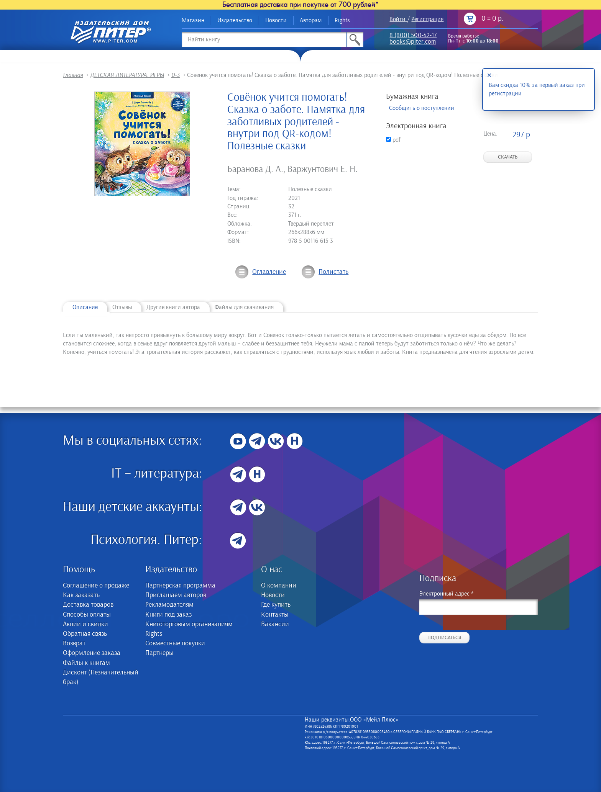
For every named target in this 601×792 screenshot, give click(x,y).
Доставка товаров (88, 605)
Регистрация (427, 19)
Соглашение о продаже (96, 585)
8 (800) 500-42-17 (413, 36)
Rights (342, 20)
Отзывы (122, 307)
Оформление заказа (91, 653)
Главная (73, 75)
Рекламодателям (169, 605)
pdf (393, 139)
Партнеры (159, 653)
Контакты (275, 615)
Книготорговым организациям (189, 624)
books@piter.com (412, 42)
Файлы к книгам (86, 663)
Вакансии (275, 624)
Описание (85, 307)
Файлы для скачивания (244, 307)
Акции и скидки (85, 624)
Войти (397, 19)
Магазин (193, 20)
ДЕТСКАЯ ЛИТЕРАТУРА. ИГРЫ (127, 75)
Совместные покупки (175, 643)
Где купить (276, 605)
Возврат (74, 643)
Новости (276, 20)
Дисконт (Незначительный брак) (100, 677)
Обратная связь (85, 634)
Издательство (234, 20)
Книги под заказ (168, 615)
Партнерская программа (180, 585)
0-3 (175, 75)
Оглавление (269, 272)
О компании (278, 585)
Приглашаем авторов (175, 595)
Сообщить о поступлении (421, 108)
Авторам (311, 20)
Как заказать (81, 595)
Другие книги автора (173, 307)
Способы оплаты (87, 615)
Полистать (333, 272)
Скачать (507, 157)
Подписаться (444, 638)
